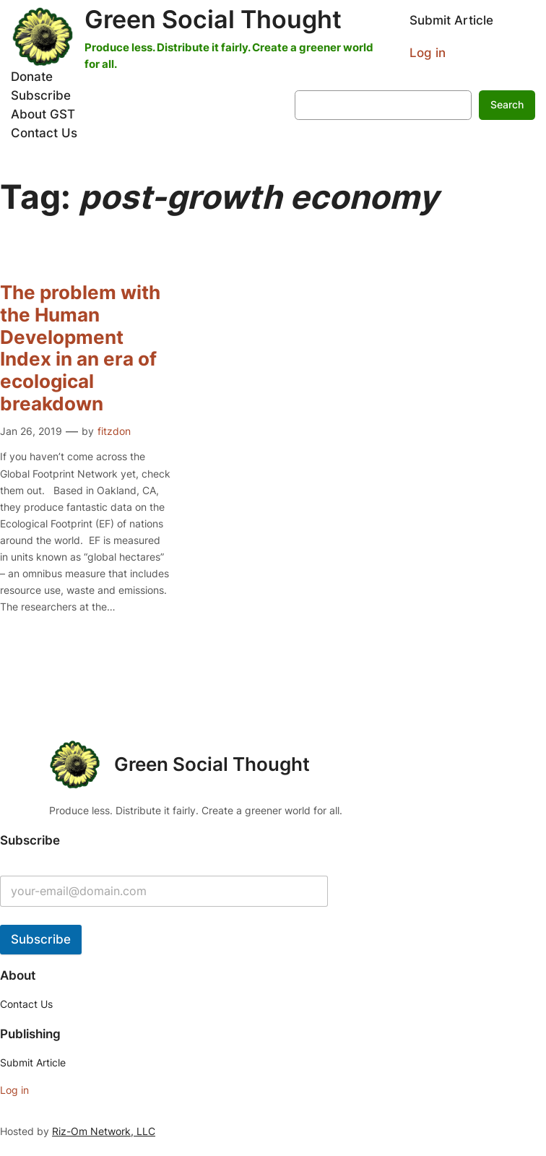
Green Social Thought (213, 19)
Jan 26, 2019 (31, 431)
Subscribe (41, 939)
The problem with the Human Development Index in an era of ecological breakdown (80, 348)
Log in (428, 53)
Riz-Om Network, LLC (103, 1131)
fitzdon (114, 431)
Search (507, 104)
